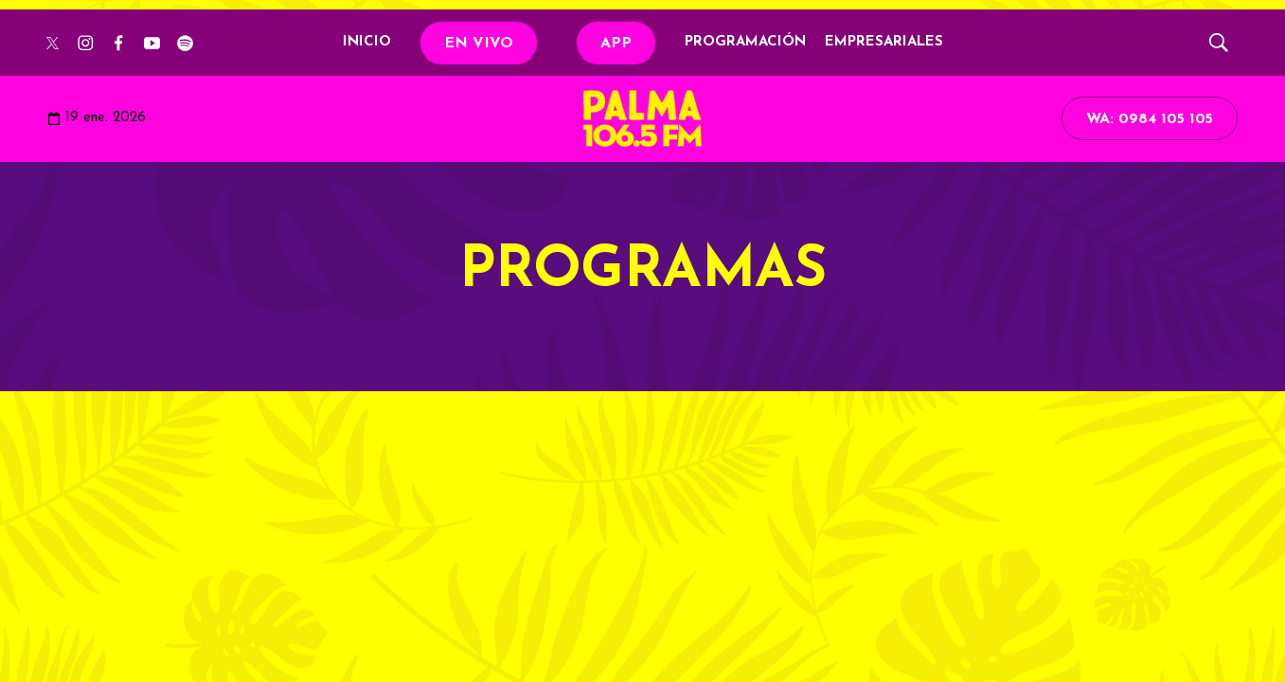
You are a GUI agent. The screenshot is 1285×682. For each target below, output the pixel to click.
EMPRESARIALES (884, 42)
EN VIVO (478, 43)
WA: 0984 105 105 (1149, 119)
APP (616, 43)
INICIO (367, 42)
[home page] (642, 118)
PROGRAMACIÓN (745, 42)
